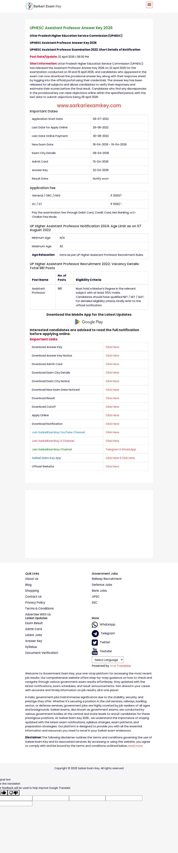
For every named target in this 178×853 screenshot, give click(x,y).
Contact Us (33, 597)
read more (135, 746)
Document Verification (41, 653)
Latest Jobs (33, 635)
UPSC (96, 597)
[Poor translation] (13, 793)
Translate (120, 666)
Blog (28, 585)
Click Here (112, 347)
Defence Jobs (102, 585)
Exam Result (34, 623)
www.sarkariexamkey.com (89, 105)
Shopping (32, 591)
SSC (94, 603)
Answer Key (33, 641)
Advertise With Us (38, 614)
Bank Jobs (99, 591)
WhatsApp (128, 449)
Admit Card (33, 629)
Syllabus (31, 647)
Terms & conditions (39, 609)
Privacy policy (35, 603)
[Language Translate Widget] (107, 659)
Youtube (102, 651)
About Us (31, 579)
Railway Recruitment (107, 579)
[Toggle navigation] (149, 5)
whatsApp (103, 624)
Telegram (112, 449)
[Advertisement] (89, 523)
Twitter (101, 642)
